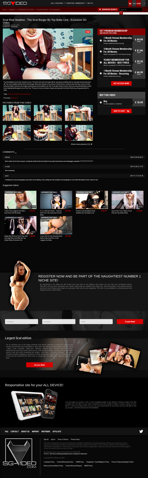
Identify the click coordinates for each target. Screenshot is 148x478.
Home (4, 9)
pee (24, 92)
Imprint (35, 429)
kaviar (28, 92)
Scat (21, 92)
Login (138, 3)
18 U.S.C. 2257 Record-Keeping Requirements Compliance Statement (65, 451)
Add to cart (119, 109)
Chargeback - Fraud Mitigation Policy (97, 460)
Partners (45, 429)
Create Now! (130, 319)
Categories (59, 3)
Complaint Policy (49, 460)
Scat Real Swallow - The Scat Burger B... (49, 9)
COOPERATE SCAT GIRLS (26, 9)
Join (134, 3)
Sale (52, 3)
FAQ (6, 429)
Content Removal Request (73, 463)
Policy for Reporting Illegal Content (123, 460)
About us (25, 429)
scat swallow (15, 92)
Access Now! (39, 363)
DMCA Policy (88, 463)
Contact (15, 429)
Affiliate (57, 429)
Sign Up (46, 437)
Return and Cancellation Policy (53, 463)
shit (9, 92)
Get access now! (121, 81)
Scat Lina (15, 23)
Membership (79, 3)
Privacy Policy (75, 437)
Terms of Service (63, 437)
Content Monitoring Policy (65, 460)
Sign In (53, 437)
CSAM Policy (80, 460)
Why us (90, 3)
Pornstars (70, 3)
